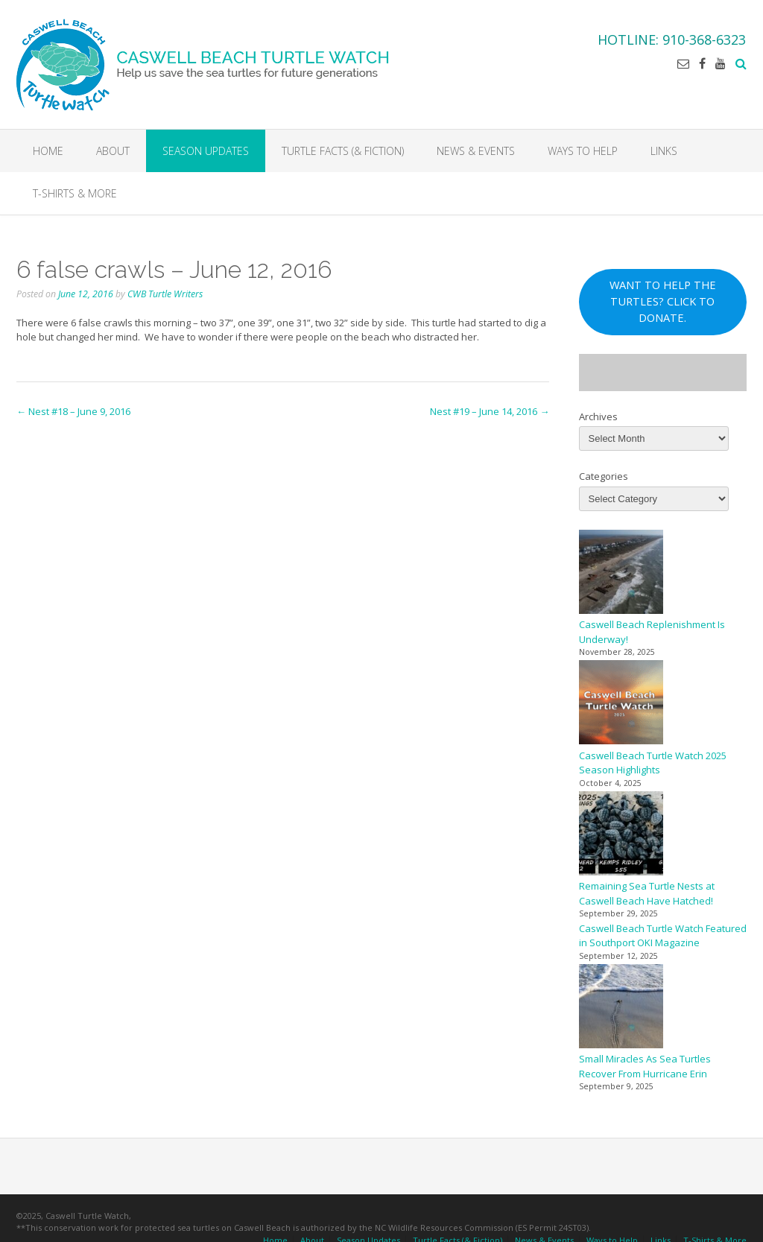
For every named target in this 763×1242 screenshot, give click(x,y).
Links (663, 151)
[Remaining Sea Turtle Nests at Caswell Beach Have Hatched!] (621, 837)
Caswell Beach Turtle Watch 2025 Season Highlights (652, 765)
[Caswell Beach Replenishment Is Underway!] (621, 576)
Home (48, 151)
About (113, 151)
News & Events (476, 151)
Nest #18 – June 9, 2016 (73, 414)
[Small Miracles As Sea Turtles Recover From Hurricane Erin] (621, 1010)
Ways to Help (583, 151)
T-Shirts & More (75, 193)
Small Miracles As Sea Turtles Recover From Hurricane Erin (645, 1069)
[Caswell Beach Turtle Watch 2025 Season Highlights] (621, 707)
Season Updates (205, 151)
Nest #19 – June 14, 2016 (489, 414)
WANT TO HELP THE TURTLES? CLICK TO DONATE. (663, 304)
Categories (603, 479)
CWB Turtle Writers (165, 296)
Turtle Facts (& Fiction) (343, 151)
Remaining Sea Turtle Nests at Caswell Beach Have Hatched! (647, 896)
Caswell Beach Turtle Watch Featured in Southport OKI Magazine (663, 938)
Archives (598, 418)
